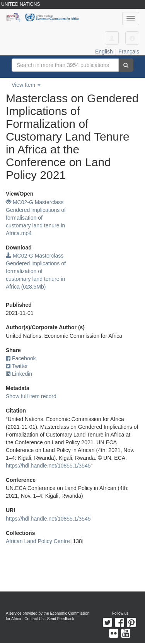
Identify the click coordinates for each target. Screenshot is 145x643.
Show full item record (31, 396)
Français (128, 51)
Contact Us (33, 619)
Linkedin (19, 374)
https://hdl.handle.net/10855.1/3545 (48, 465)
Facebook (21, 358)
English (104, 51)
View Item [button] (26, 85)
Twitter (17, 366)
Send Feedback (60, 619)
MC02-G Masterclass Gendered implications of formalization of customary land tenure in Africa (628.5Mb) (36, 271)
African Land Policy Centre (38, 541)
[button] (132, 38)
